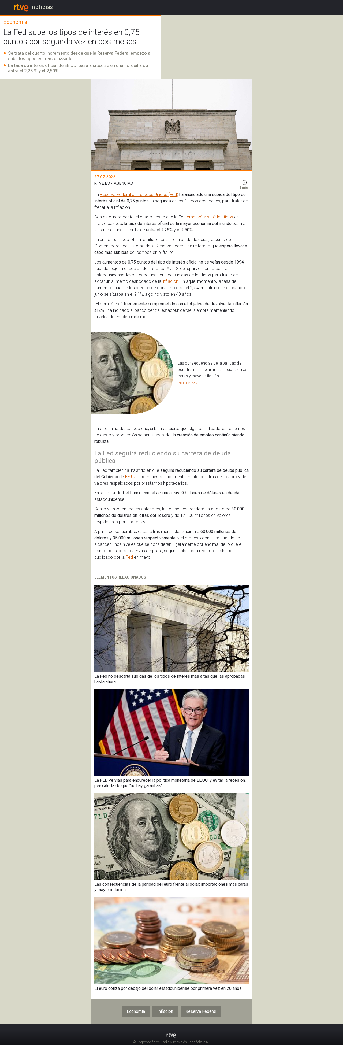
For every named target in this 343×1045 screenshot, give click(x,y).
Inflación (165, 1011)
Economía (136, 1011)
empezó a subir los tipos (210, 217)
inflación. (171, 281)
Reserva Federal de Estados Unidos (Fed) (139, 194)
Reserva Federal (200, 1011)
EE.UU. (132, 476)
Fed (129, 557)
